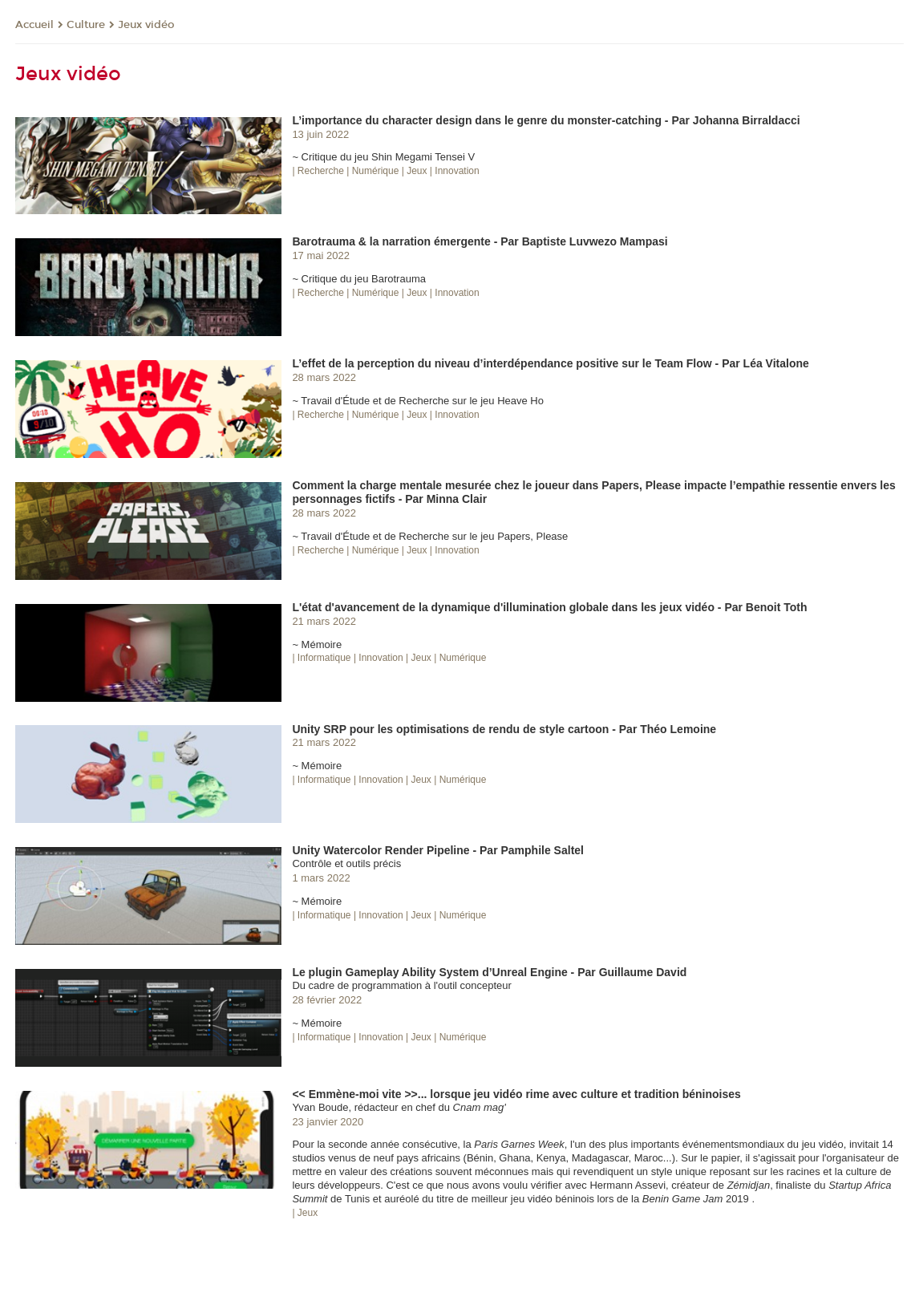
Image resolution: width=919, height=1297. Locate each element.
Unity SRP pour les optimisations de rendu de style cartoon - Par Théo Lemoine (504, 729)
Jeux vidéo (146, 24)
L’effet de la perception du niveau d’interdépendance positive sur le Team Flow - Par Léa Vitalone (550, 363)
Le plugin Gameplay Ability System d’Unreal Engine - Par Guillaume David (489, 972)
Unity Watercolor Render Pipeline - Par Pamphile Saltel (438, 850)
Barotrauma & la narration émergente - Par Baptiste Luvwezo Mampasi (479, 241)
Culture (86, 24)
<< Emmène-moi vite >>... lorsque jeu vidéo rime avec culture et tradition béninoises (516, 1094)
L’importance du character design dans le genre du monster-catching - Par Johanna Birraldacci (546, 120)
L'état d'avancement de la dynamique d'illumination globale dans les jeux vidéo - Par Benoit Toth (549, 607)
